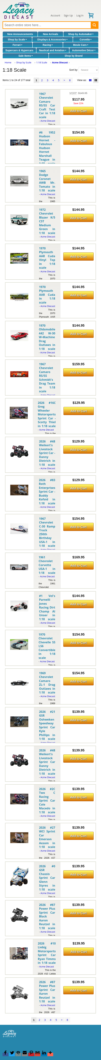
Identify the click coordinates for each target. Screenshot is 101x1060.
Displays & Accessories (52, 39)
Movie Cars (80, 44)
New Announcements (20, 34)
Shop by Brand (74, 55)
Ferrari (17, 44)
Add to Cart (78, 111)
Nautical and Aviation (52, 50)
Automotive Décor (84, 50)
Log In (79, 15)
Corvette (86, 39)
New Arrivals (50, 34)
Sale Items (25, 55)
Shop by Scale (17, 39)
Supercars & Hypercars (19, 50)
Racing (48, 44)
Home (8, 62)
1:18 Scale (41, 62)
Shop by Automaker (81, 34)
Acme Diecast (60, 62)
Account (55, 15)
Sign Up (68, 15)
